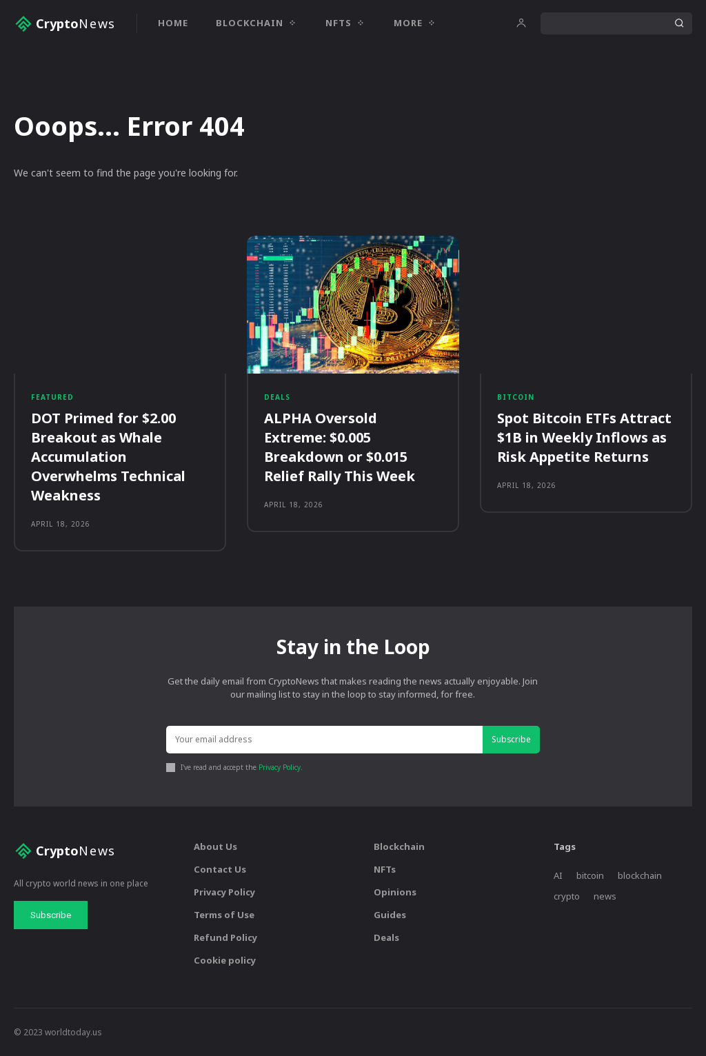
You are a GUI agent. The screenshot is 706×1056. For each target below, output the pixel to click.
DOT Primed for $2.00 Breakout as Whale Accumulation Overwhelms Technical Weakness (108, 457)
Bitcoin (515, 397)
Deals (277, 397)
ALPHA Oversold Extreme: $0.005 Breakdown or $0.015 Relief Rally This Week (339, 447)
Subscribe (511, 739)
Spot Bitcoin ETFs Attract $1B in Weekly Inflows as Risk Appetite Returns (584, 438)
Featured (52, 397)
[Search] (679, 23)
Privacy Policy (280, 768)
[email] (324, 740)
